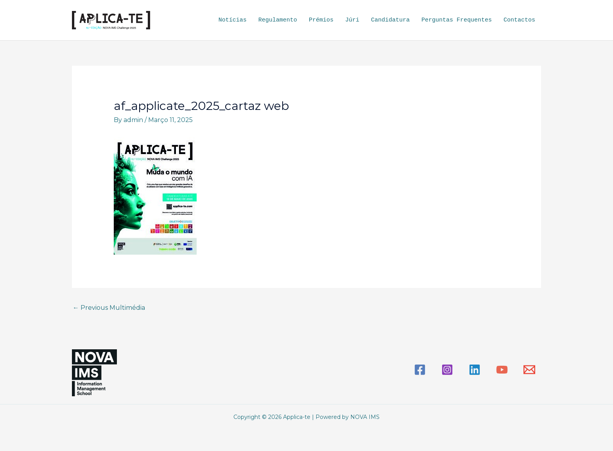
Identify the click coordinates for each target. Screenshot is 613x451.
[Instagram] (447, 369)
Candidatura (390, 20)
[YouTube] (502, 369)
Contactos (519, 20)
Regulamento (277, 20)
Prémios (321, 20)
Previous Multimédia (109, 307)
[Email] (529, 369)
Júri (352, 20)
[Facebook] (420, 369)
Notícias (233, 20)
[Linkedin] (474, 369)
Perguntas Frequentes (456, 20)
